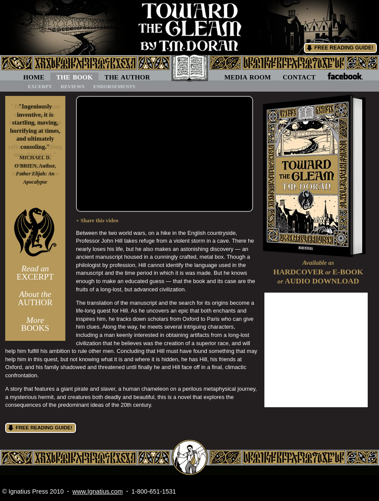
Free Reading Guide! (343, 48)
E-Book (348, 271)
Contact (299, 77)
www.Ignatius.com (98, 491)
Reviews (73, 86)
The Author (127, 77)
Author (35, 298)
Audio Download (322, 281)
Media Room (247, 77)
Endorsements (114, 86)
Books (35, 324)
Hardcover (299, 271)
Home (34, 77)
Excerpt (40, 86)
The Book (74, 77)
